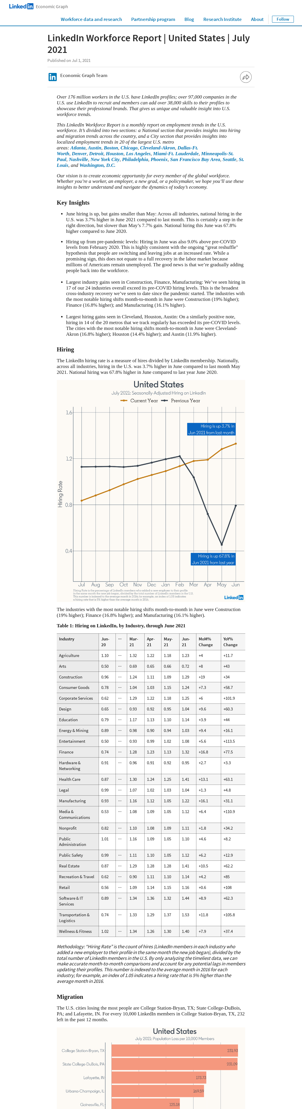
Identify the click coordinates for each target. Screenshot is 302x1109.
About (257, 19)
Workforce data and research (91, 19)
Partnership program (153, 19)
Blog (189, 19)
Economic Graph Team (83, 75)
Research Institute (222, 19)
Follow (283, 19)
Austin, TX (154, 994)
